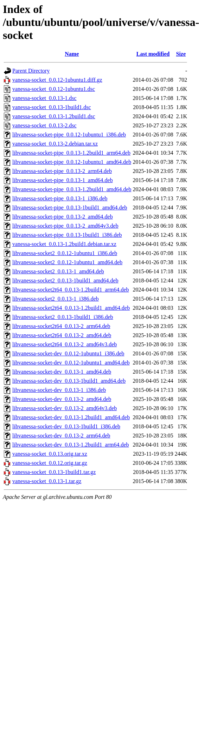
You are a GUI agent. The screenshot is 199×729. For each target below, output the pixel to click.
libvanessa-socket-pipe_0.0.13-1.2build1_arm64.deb (71, 153)
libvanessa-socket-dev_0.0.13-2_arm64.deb (61, 436)
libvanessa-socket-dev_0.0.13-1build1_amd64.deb (69, 381)
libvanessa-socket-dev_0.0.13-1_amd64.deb (61, 372)
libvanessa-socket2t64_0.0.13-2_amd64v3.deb (64, 344)
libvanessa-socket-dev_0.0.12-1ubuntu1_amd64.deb (71, 363)
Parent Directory (31, 71)
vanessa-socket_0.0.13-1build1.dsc (51, 107)
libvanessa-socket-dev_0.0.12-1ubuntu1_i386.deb (68, 353)
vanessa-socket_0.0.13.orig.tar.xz (49, 454)
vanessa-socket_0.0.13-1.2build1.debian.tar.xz (64, 244)
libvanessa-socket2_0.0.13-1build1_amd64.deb (65, 280)
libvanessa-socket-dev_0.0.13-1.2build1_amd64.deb (71, 417)
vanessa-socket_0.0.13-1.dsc (44, 98)
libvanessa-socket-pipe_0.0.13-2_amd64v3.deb (65, 226)
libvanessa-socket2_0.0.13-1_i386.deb (55, 299)
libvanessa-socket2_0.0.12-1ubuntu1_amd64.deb (67, 262)
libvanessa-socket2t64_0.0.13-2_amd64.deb (61, 335)
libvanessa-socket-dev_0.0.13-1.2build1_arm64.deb (70, 445)
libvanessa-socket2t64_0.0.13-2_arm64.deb (61, 326)
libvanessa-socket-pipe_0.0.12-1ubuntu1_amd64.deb (71, 162)
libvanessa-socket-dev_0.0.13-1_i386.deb (59, 390)
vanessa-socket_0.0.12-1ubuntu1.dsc (53, 89)
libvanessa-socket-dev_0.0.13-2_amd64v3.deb (64, 408)
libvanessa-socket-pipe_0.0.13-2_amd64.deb (62, 217)
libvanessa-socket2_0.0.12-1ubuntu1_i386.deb (64, 253)
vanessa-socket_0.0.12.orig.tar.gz (49, 463)
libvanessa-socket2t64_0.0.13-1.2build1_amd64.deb (71, 308)
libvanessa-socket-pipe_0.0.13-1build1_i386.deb (67, 235)
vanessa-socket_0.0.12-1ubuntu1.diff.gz (57, 80)
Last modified (153, 54)
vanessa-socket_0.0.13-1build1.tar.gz (54, 472)
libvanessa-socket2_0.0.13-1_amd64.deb (58, 271)
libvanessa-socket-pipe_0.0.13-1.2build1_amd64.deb (71, 189)
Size (181, 54)
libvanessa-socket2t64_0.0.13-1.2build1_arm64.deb (70, 290)
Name (72, 54)
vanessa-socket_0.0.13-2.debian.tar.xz (55, 144)
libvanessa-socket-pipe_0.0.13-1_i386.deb (60, 198)
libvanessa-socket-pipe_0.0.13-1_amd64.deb (62, 180)
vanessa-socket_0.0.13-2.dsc (44, 125)
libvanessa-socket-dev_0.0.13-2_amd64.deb (61, 399)
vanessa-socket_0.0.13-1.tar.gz (46, 481)
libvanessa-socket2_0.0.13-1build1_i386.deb (62, 317)
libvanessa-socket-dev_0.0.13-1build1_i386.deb (66, 426)
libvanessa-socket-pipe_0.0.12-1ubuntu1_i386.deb (69, 135)
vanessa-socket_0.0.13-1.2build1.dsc (53, 116)
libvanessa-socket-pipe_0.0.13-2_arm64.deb (62, 171)
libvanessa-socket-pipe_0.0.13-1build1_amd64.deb (69, 207)
